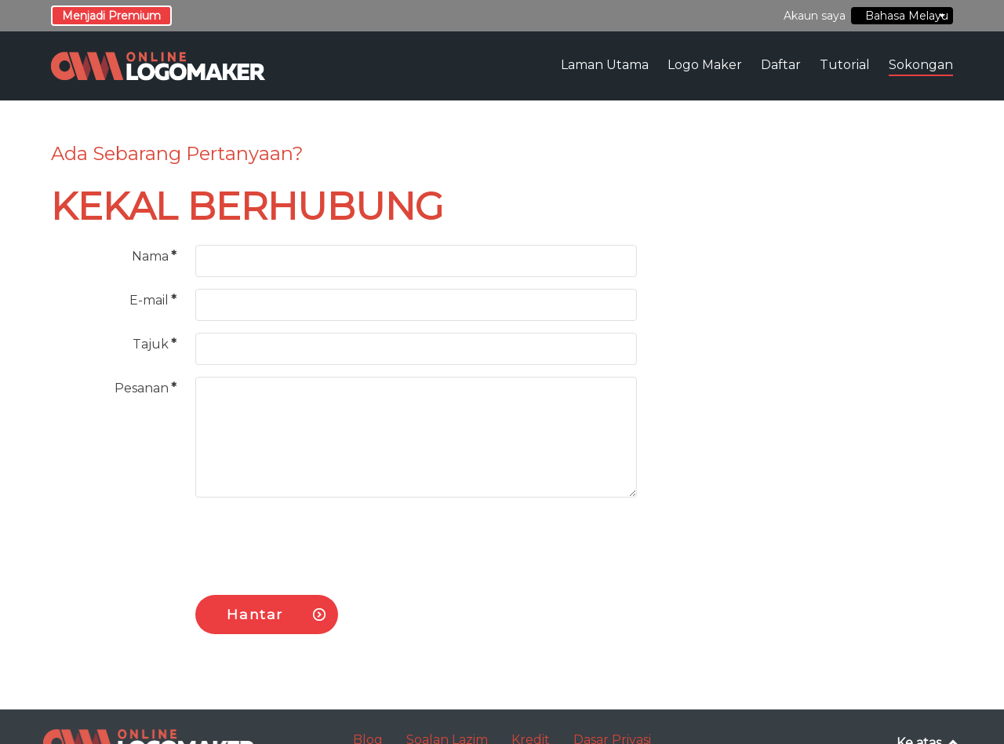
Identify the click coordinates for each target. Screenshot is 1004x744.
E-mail (152, 300)
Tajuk (154, 344)
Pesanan (145, 388)
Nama (154, 256)
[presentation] (314, 540)
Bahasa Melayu (903, 16)
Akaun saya (815, 16)
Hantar (255, 614)
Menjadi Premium (111, 16)
